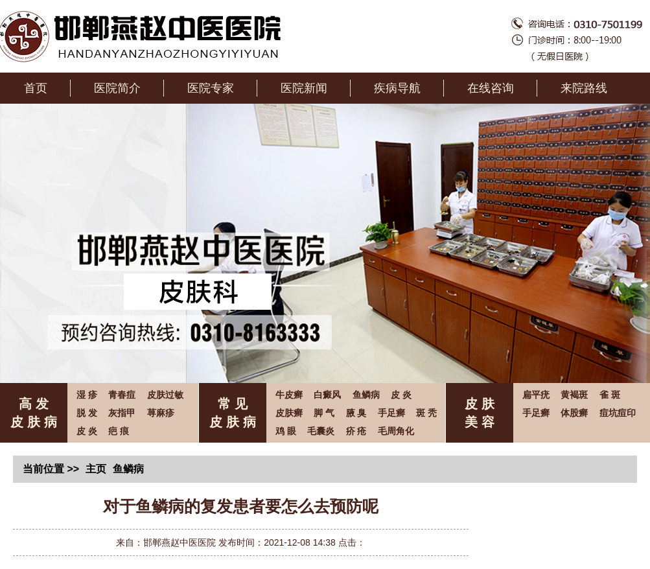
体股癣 (574, 413)
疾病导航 (397, 88)
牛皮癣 (289, 394)
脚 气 (324, 413)
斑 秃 (426, 413)
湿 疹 (86, 394)
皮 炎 (86, 431)
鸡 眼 (285, 431)
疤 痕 (118, 431)
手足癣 (391, 413)
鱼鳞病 (366, 394)
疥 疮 (356, 431)
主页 (96, 468)
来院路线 (584, 88)
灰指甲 (121, 413)
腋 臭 (356, 413)
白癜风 (327, 394)
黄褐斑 (574, 394)
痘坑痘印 (617, 413)
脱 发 (86, 413)
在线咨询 (490, 88)
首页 (35, 88)
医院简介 (117, 88)
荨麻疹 (160, 413)
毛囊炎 (320, 431)
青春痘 (121, 394)
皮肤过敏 (165, 394)
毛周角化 (396, 431)
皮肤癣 (289, 413)
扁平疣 (536, 394)
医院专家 (210, 88)
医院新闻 (304, 88)
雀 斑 (609, 394)
